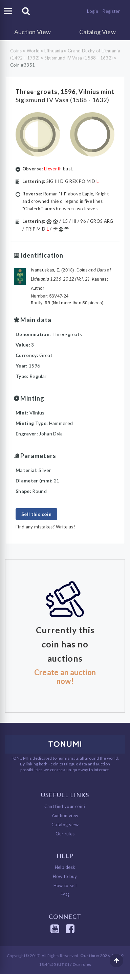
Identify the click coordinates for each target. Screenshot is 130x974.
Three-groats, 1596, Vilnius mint (65, 91)
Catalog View (97, 31)
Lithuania (53, 50)
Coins (16, 50)
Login (92, 11)
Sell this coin (36, 514)
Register (111, 11)
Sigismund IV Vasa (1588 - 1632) (78, 58)
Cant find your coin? (65, 806)
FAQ (65, 894)
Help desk (65, 867)
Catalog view (65, 824)
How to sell (65, 885)
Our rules (65, 833)
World (33, 50)
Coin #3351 (22, 65)
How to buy (65, 876)
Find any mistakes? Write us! (45, 526)
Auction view (65, 815)
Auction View (32, 31)
